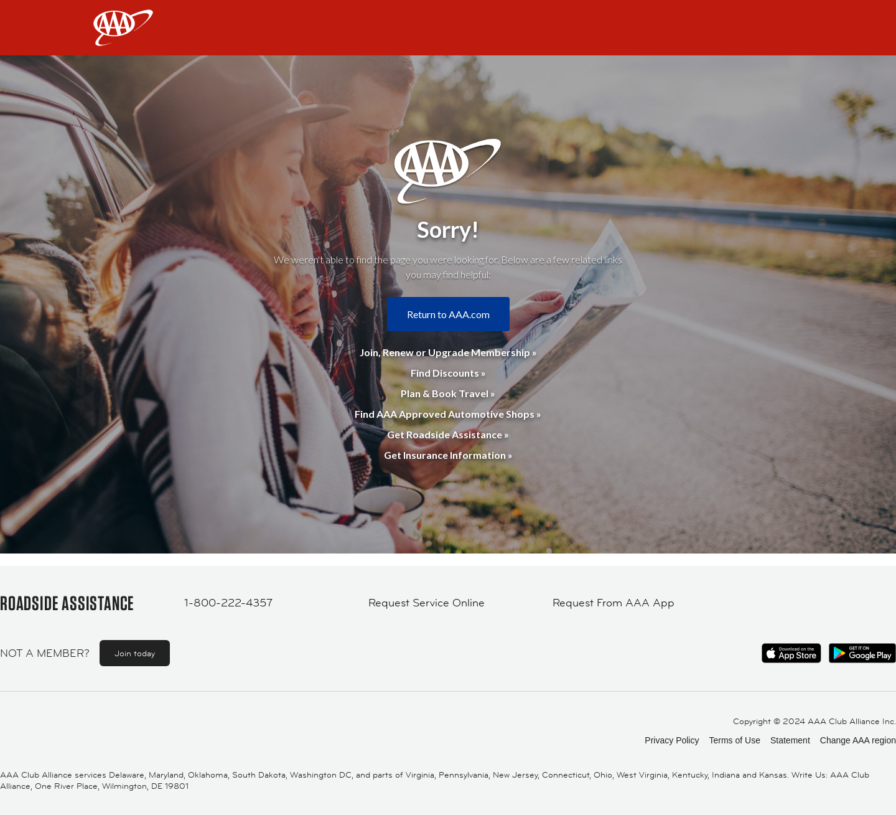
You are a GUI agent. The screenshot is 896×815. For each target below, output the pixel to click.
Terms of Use (734, 740)
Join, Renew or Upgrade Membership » (448, 352)
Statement (790, 740)
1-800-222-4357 (228, 603)
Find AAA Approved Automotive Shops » (448, 414)
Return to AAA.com (448, 314)
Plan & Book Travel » (448, 393)
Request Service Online (426, 603)
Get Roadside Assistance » (448, 434)
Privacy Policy (672, 740)
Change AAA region (858, 740)
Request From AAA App (613, 603)
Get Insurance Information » (448, 455)
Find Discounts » (448, 373)
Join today (134, 653)
